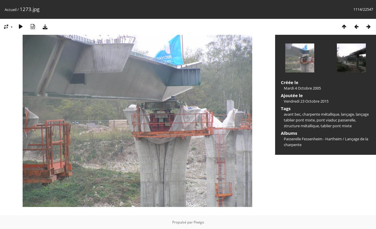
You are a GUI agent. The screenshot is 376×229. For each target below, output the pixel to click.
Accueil (11, 9)
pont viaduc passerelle (336, 120)
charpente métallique (320, 114)
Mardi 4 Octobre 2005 (302, 88)
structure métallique (301, 125)
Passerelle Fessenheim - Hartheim (313, 138)
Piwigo (199, 222)
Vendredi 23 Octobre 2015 (306, 101)
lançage (347, 114)
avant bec (292, 114)
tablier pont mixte (336, 125)
